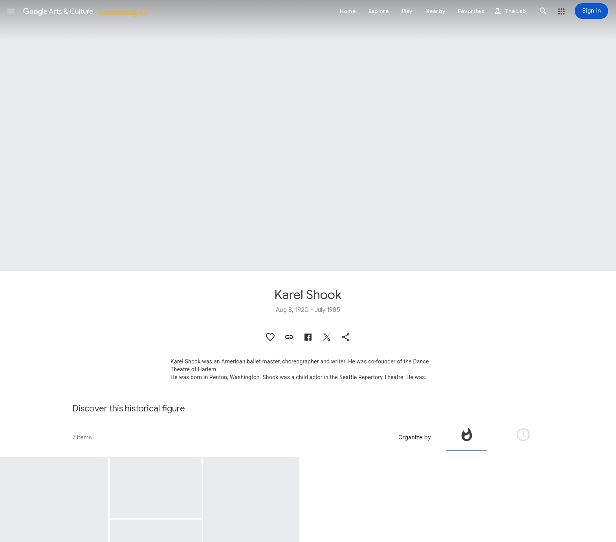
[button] (11, 11)
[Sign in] (591, 11)
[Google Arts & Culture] (85, 11)
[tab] (466, 437)
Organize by (414, 437)
